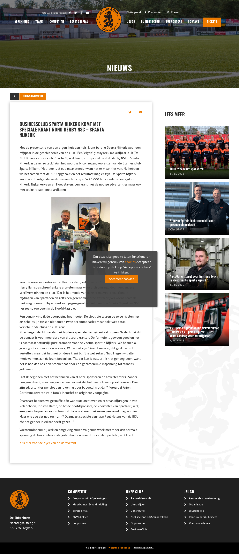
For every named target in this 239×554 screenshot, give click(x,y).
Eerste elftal (80, 510)
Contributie (138, 510)
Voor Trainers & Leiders (203, 517)
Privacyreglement (143, 547)
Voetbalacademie (199, 523)
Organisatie (138, 523)
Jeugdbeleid (196, 510)
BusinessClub (139, 529)
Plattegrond (133, 12)
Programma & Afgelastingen (90, 498)
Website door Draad (119, 547)
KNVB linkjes (80, 517)
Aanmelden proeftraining (204, 498)
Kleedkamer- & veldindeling (90, 504)
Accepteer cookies (121, 279)
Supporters (79, 523)
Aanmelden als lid (141, 498)
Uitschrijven (138, 504)
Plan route (154, 12)
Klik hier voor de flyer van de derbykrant (47, 443)
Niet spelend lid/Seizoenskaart (149, 517)
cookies (130, 262)
